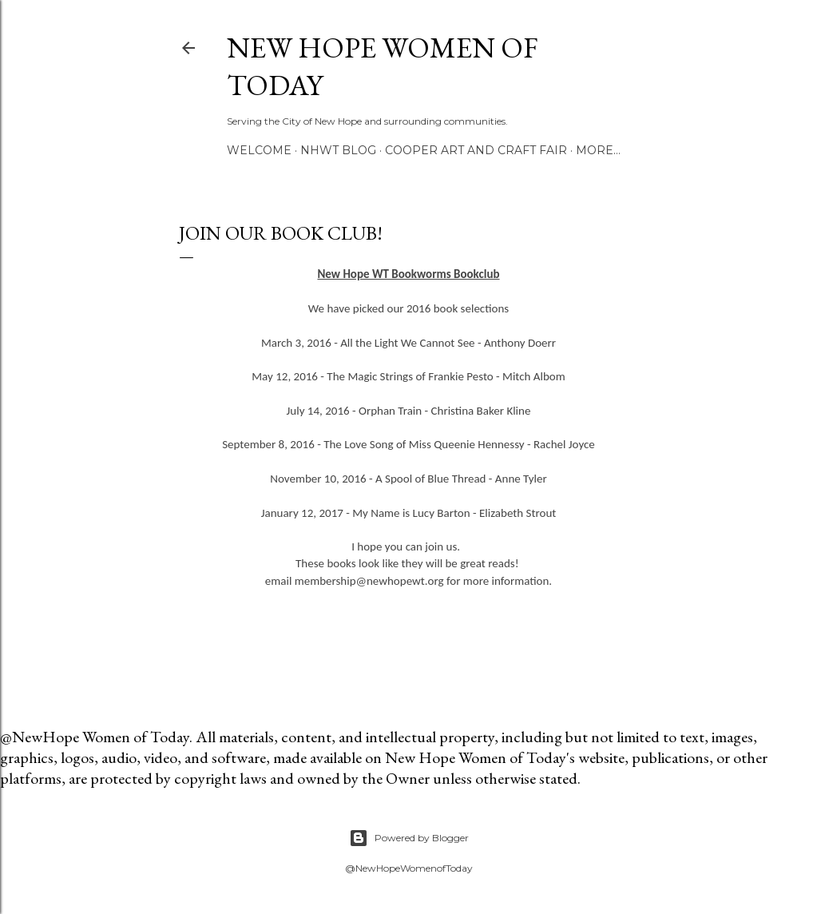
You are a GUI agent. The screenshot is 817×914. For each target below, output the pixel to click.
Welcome (259, 150)
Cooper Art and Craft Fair (476, 150)
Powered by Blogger (409, 838)
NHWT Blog (338, 150)
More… (598, 150)
